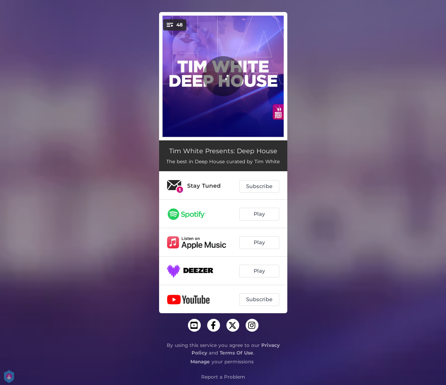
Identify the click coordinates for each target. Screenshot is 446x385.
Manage (200, 362)
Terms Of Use (236, 353)
